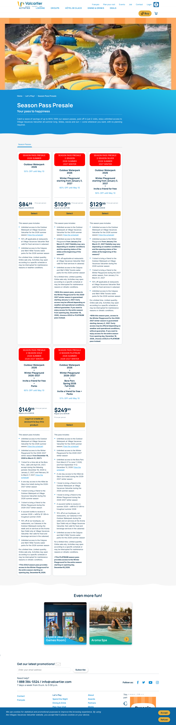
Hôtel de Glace (73, 13)
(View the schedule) (35, 235)
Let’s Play (57, 695)
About (91, 695)
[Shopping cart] (156, 13)
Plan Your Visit (59, 707)
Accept (164, 712)
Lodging (40, 13)
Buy (147, 13)
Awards (91, 699)
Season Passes (24, 144)
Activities (24, 13)
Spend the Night (60, 699)
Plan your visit (109, 4)
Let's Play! (30, 96)
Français (95, 4)
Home (19, 96)
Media (91, 707)
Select (34, 213)
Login (149, 4)
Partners (92, 703)
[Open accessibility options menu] (156, 4)
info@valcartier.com (56, 682)
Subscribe (80, 669)
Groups (55, 13)
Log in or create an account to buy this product (34, 421)
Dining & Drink (59, 703)
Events (122, 4)
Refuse (164, 719)
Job (130, 4)
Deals (113, 13)
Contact (139, 4)
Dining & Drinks (96, 13)
